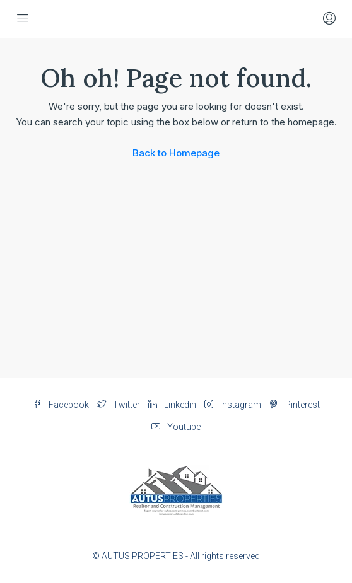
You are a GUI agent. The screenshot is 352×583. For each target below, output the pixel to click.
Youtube (176, 427)
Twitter (118, 405)
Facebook (61, 405)
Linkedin (172, 405)
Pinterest (294, 405)
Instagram (232, 405)
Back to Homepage (176, 153)
